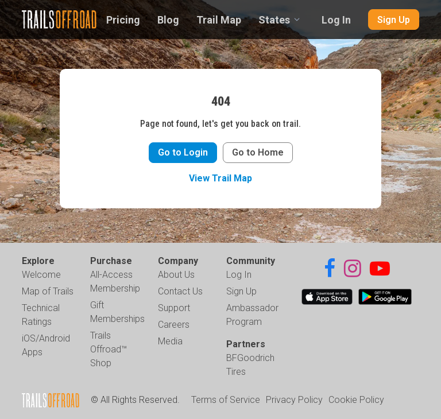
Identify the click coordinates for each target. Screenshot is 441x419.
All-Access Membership (115, 281)
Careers (173, 324)
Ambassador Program (252, 314)
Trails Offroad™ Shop (108, 349)
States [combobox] (274, 20)
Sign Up (393, 19)
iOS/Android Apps (46, 345)
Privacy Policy (294, 399)
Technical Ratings (41, 314)
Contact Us (180, 291)
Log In (336, 20)
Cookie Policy (356, 399)
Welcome (41, 274)
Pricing (123, 20)
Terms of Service (225, 399)
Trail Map (218, 20)
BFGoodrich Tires (250, 364)
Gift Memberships (117, 312)
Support (174, 307)
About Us (176, 274)
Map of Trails (48, 291)
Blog (168, 20)
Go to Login (183, 152)
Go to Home (258, 152)
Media (170, 341)
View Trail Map (220, 178)
